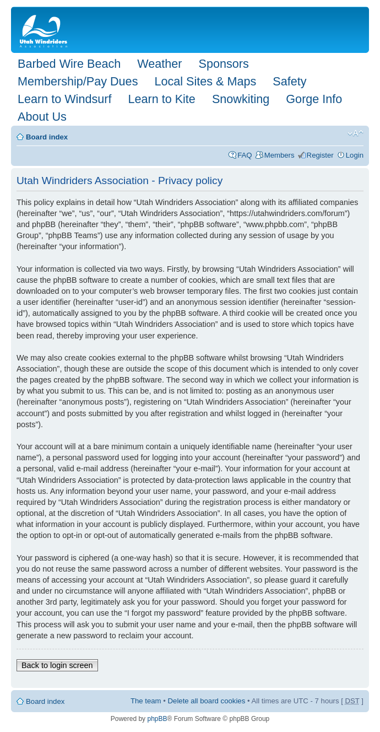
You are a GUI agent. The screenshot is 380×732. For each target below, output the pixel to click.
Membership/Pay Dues (78, 81)
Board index (47, 137)
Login (354, 155)
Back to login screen (57, 665)
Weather (159, 64)
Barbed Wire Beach (69, 64)
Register (320, 155)
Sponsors (223, 64)
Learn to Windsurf (64, 99)
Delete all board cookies (207, 701)
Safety (289, 81)
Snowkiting (240, 99)
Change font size (355, 133)
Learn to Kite (161, 99)
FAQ (244, 155)
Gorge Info (314, 99)
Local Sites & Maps (205, 81)
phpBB (157, 719)
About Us (42, 116)
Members (279, 155)
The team (146, 701)
